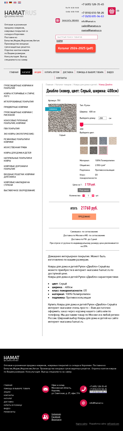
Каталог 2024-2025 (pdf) (75, 48)
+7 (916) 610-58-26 (93, 12)
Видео (110, 72)
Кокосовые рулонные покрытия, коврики (16, 121)
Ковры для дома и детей (17, 152)
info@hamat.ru (96, 403)
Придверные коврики (16, 107)
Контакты (61, 78)
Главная (14, 72)
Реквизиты (9, 412)
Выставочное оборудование (19, 190)
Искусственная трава (15, 147)
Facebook (56, 417)
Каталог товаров (63, 84)
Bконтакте (57, 419)
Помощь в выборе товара (90, 72)
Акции (37, 72)
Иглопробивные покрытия (18, 101)
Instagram (56, 414)
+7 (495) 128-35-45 (93, 4)
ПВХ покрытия (11, 128)
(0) (117, 10)
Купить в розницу (13, 405)
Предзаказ (84, 216)
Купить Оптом (52, 72)
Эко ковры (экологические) (19, 134)
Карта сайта (81, 423)
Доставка (68, 72)
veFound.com (113, 423)
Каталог (26, 72)
